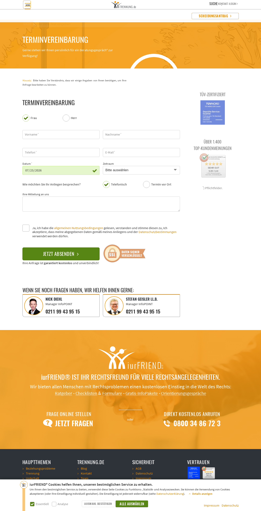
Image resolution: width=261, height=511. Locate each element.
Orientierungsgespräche (187, 393)
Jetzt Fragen (69, 423)
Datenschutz (230, 505)
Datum (26, 164)
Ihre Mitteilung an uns (35, 194)
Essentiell (42, 504)
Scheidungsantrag (215, 16)
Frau (34, 118)
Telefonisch (119, 185)
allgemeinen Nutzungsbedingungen (78, 228)
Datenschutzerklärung (169, 494)
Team (84, 478)
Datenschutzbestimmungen (158, 232)
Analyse (63, 504)
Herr (74, 118)
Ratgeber (58, 393)
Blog (84, 468)
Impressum (211, 505)
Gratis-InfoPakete (142, 393)
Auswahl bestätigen (98, 504)
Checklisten (83, 393)
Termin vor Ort (161, 185)
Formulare (110, 393)
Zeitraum (108, 164)
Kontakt (86, 473)
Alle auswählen (132, 504)
